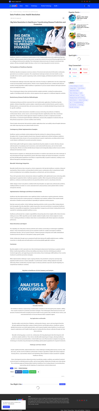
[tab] (21, 6)
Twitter (26, 371)
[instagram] (84, 400)
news (27, 6)
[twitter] (89, 1)
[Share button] (38, 371)
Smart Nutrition (72, 104)
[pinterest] (84, 1)
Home (21, 6)
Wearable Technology (74, 107)
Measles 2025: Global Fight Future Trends (82, 17)
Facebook (19, 371)
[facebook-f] (82, 1)
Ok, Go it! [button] (6, 406)
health (55, 6)
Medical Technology (46, 6)
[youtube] (87, 1)
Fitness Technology (73, 93)
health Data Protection (74, 95)
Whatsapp (33, 371)
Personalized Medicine (78, 102)
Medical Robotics (73, 100)
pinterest (85, 69)
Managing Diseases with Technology (77, 97)
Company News (72, 88)
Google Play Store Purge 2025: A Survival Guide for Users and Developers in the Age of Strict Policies (83, 26)
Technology (34, 6)
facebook (74, 69)
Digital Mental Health (74, 90)
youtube (85, 72)
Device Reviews (81, 88)
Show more (62, 384)
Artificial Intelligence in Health (76, 85)
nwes (70, 102)
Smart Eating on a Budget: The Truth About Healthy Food (82, 35)
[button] (85, 6)
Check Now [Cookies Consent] (10, 403)
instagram (74, 72)
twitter (74, 76)
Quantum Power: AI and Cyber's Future (83, 44)
